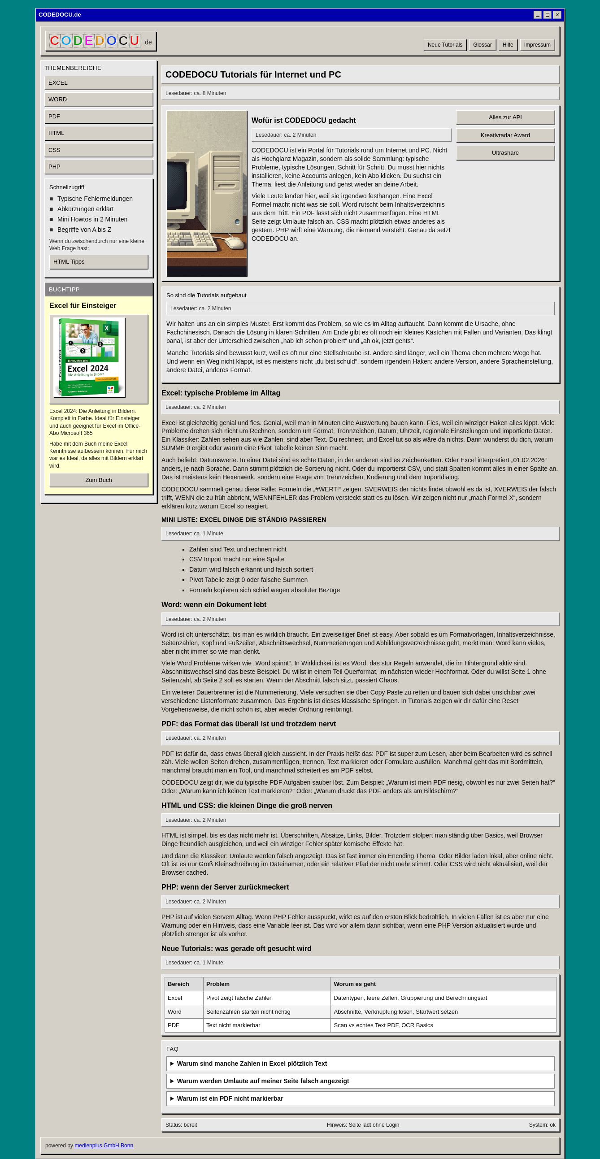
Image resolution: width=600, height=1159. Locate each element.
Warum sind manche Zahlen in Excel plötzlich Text (252, 1063)
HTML (56, 133)
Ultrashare (505, 152)
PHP (54, 166)
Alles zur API (505, 117)
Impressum (537, 45)
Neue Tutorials (445, 45)
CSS (54, 150)
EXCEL (58, 82)
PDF (54, 116)
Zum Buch (98, 480)
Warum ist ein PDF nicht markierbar (230, 1098)
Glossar (482, 45)
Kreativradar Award (505, 135)
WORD (57, 99)
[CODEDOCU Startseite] (100, 41)
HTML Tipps (69, 261)
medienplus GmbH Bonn (103, 1145)
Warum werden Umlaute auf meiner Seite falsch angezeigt (263, 1081)
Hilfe (508, 45)
